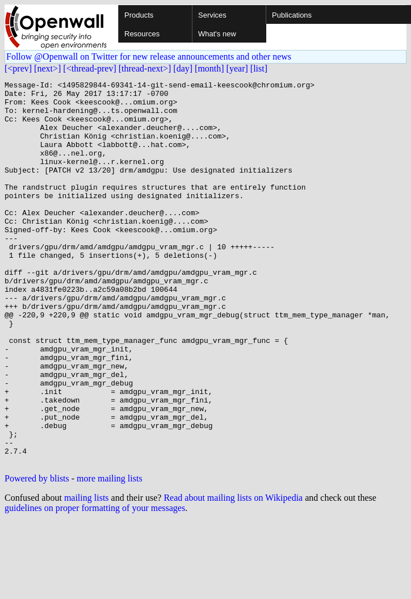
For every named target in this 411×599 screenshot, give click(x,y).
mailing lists (86, 574)
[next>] (47, 68)
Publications (292, 15)
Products (138, 15)
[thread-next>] (145, 68)
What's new (217, 34)
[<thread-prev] (89, 68)
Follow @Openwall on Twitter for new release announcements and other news (148, 56)
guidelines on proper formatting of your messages (95, 584)
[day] (182, 68)
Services (212, 15)
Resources (142, 34)
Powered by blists (37, 555)
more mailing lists (109, 555)
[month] (209, 68)
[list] (258, 68)
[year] (237, 68)
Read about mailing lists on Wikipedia (233, 574)
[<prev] (18, 68)
